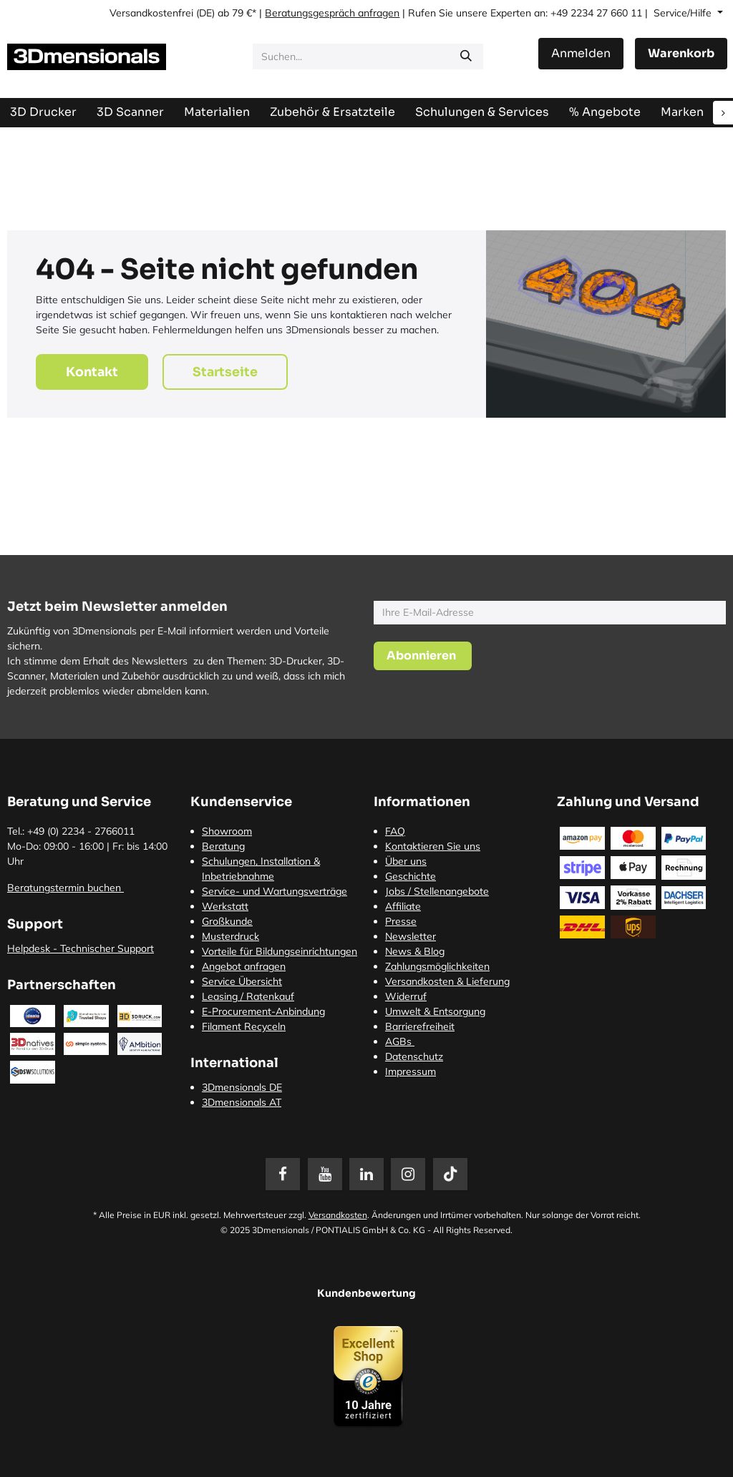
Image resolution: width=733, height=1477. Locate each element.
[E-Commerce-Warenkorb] (681, 53)
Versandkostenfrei (151, 12)
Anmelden (581, 53)
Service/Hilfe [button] (684, 12)
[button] (423, 656)
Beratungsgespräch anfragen (332, 12)
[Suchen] (466, 56)
